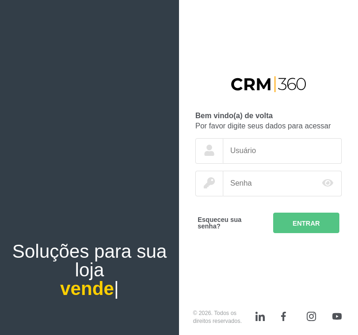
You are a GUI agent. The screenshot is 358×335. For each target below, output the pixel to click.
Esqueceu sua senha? (219, 222)
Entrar (306, 223)
